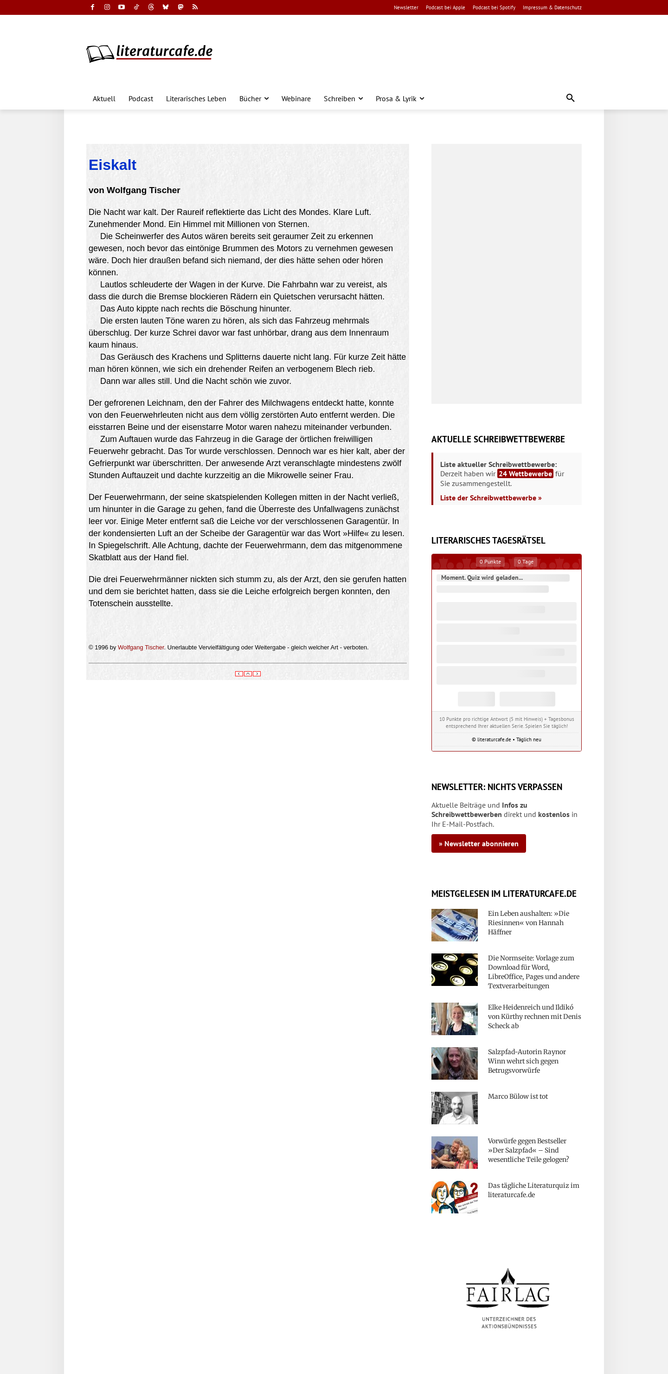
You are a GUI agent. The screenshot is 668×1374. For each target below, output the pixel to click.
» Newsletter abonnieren (479, 843)
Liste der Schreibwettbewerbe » (491, 497)
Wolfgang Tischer (141, 647)
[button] (570, 98)
